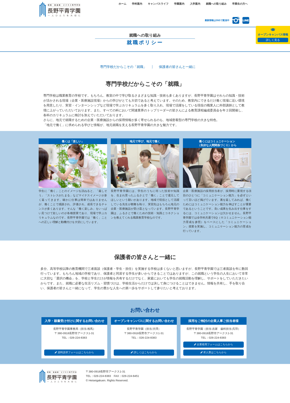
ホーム (122, 3)
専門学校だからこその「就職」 (123, 67)
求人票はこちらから (213, 352)
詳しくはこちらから (144, 352)
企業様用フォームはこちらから (213, 344)
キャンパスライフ (158, 3)
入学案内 (195, 3)
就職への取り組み (216, 3)
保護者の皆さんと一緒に (177, 67)
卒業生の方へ (240, 3)
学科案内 (137, 3)
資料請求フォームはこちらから (74, 352)
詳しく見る (273, 39)
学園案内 (179, 3)
